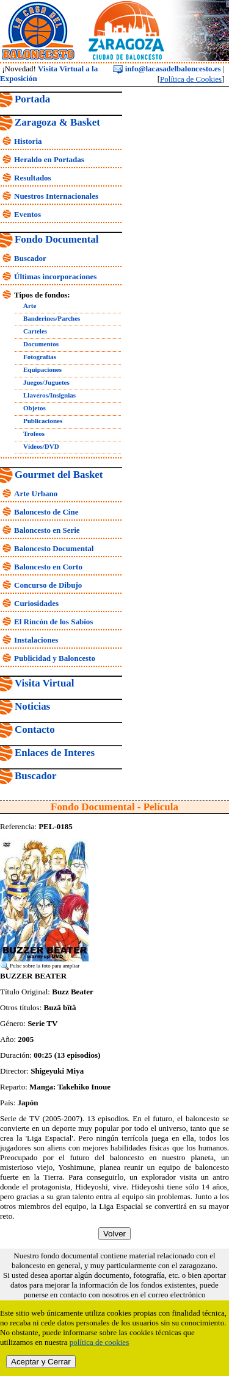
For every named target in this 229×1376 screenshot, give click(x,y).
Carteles (35, 331)
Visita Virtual (44, 683)
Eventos (27, 214)
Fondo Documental (56, 239)
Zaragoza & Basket (57, 122)
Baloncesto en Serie (47, 530)
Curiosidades (36, 603)
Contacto (35, 729)
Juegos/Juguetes (46, 382)
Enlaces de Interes (55, 752)
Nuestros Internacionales (56, 196)
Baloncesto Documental (53, 548)
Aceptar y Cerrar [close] (41, 1361)
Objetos (34, 408)
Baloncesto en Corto (48, 566)
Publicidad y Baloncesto (54, 658)
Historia (28, 141)
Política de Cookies (191, 79)
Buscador (30, 258)
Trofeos (34, 433)
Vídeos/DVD (41, 446)
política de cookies (99, 1342)
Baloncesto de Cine (46, 511)
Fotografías (39, 356)
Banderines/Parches (51, 318)
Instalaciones (36, 639)
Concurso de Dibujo (48, 585)
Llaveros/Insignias (49, 395)
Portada (32, 99)
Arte (29, 305)
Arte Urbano (35, 493)
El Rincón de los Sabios (53, 621)
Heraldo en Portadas (49, 159)
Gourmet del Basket (59, 474)
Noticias (32, 706)
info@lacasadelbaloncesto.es (166, 68)
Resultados (32, 177)
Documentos (41, 344)
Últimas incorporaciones (55, 276)
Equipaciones (42, 369)
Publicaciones (42, 420)
